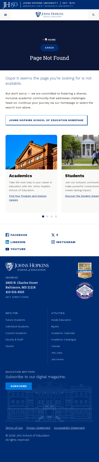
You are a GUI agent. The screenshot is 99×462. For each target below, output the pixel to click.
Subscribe (19, 386)
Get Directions (17, 297)
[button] (5, 14)
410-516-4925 (15, 292)
